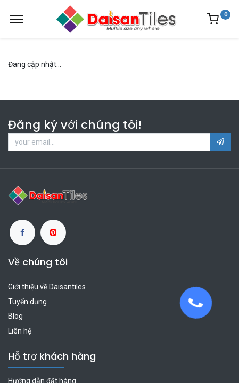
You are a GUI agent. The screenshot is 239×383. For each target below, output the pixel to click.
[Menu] (16, 19)
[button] (220, 142)
